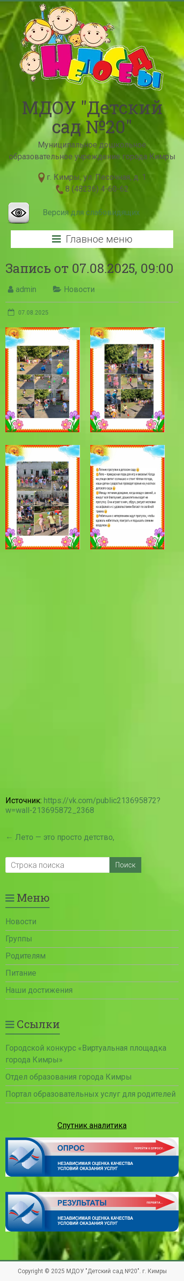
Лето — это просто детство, (59, 837)
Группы (18, 938)
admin (26, 289)
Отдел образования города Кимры (68, 1077)
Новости (79, 289)
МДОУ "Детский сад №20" (92, 117)
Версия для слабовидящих (91, 212)
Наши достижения (39, 990)
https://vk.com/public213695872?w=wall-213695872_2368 (82, 805)
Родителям (25, 956)
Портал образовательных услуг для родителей (90, 1094)
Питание (20, 973)
